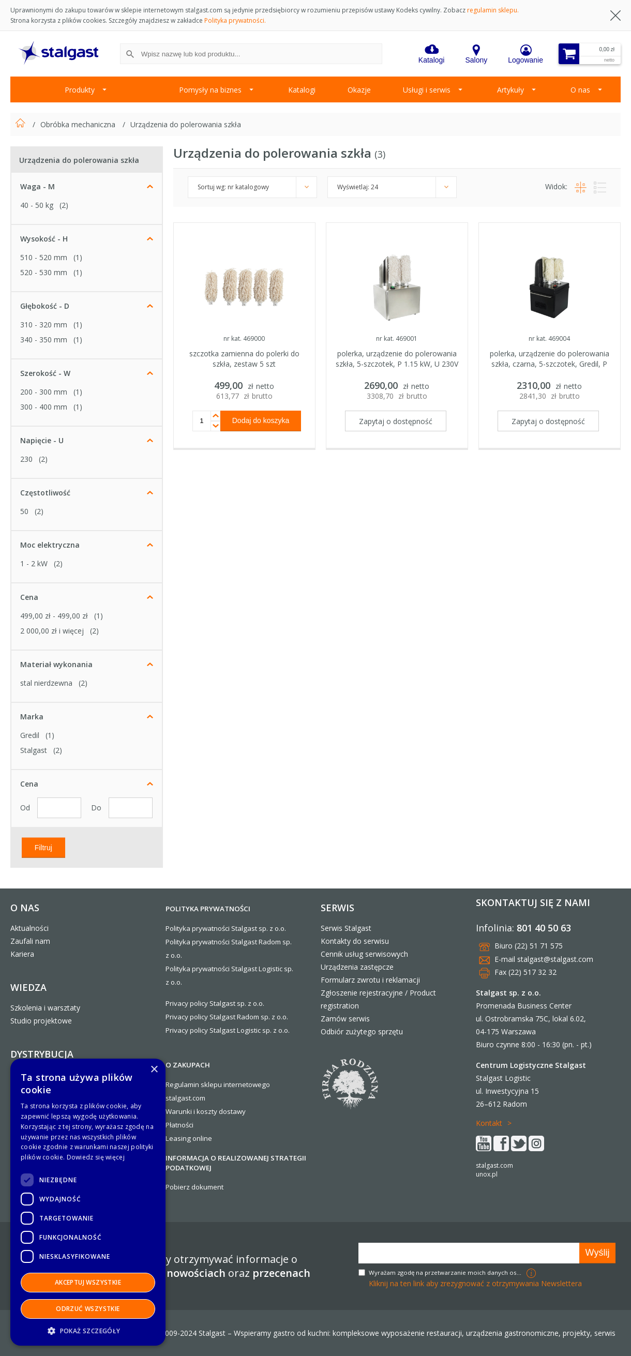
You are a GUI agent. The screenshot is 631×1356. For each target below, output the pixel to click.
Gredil (29, 735)
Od (26, 807)
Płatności (179, 1124)
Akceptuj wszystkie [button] (88, 1282)
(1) (77, 257)
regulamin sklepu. (493, 10)
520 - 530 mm (43, 272)
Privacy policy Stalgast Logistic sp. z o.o (227, 1030)
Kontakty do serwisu (355, 941)
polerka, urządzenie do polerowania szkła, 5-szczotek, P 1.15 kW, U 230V (397, 359)
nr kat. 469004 (549, 338)
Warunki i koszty (191, 1111)
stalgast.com (494, 1165)
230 (26, 459)
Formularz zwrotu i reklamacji (370, 980)
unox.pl (487, 1174)
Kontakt (489, 1123)
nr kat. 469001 (396, 338)
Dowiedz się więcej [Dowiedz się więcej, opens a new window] (96, 1157)
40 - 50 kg (36, 205)
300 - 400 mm (43, 407)
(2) (63, 205)
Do (97, 807)
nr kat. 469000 (244, 338)
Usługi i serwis (426, 90)
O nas (580, 90)
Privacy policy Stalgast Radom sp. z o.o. (227, 1016)
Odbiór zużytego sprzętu (362, 1031)
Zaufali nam (30, 941)
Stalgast (33, 750)
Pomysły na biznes (210, 90)
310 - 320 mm (43, 324)
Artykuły (510, 90)
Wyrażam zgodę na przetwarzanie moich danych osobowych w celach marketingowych (446, 1272)
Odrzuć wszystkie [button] (87, 1308)
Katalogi (302, 90)
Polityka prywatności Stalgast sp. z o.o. (226, 928)
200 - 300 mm (43, 392)
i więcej (52, 631)
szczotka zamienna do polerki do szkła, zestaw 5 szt (244, 359)
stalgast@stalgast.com (555, 959)
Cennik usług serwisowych (364, 954)
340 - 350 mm (43, 339)
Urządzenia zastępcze (357, 967)
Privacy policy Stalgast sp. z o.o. (215, 1003)
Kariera (22, 954)
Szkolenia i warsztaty (45, 1008)
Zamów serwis (345, 1018)
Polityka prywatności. (235, 20)
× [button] (154, 1070)
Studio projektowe (41, 1021)
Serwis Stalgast (346, 928)
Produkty (80, 90)
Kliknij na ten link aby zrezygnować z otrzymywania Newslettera (475, 1283)
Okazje (359, 90)
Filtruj (43, 847)
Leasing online (189, 1138)
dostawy (232, 1111)
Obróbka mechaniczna (78, 124)
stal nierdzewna (46, 683)
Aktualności (29, 928)
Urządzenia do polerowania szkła (185, 124)
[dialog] (88, 1202)
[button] (88, 1330)
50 (24, 511)
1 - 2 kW (34, 563)
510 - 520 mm (43, 257)
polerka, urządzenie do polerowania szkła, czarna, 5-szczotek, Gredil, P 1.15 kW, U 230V (549, 364)
